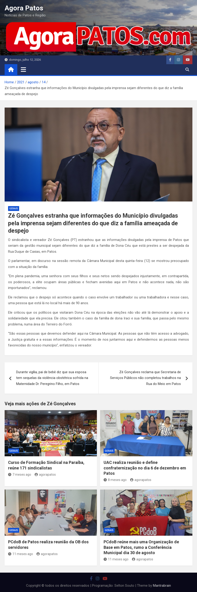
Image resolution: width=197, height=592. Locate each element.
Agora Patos (24, 8)
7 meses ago (19, 474)
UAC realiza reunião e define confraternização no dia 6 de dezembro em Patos (145, 468)
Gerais (13, 208)
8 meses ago (115, 480)
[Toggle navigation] (23, 69)
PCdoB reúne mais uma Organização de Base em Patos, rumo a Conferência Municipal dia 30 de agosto (141, 547)
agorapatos (45, 474)
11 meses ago (20, 554)
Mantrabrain (162, 585)
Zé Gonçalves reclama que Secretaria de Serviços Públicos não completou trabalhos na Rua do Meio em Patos (145, 378)
